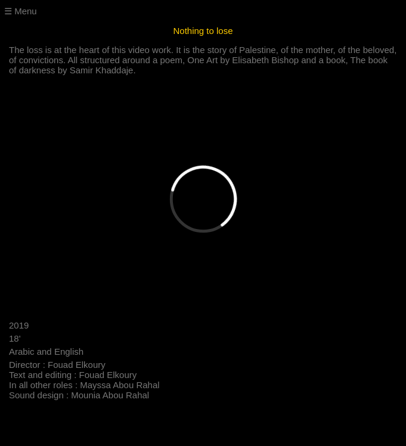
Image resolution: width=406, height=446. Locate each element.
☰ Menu (20, 11)
